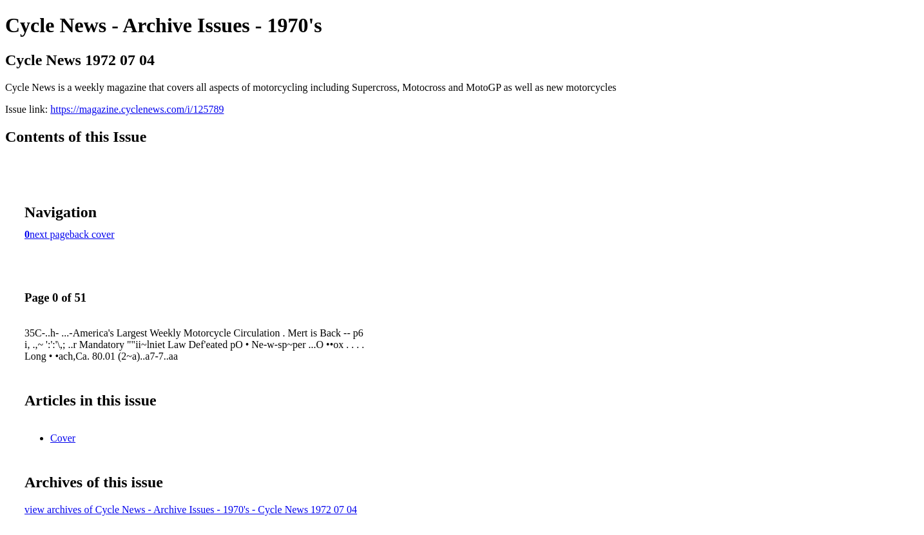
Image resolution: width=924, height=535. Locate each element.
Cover (62, 438)
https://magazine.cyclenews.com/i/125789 (137, 109)
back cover (92, 234)
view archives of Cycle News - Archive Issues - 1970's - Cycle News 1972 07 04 (190, 509)
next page (50, 234)
